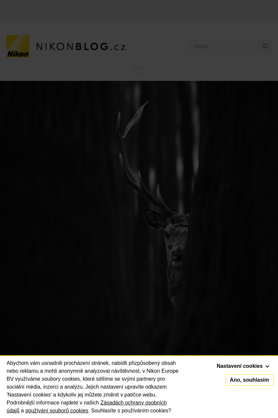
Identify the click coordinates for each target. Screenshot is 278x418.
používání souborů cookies (56, 410)
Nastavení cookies (243, 366)
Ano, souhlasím (249, 380)
